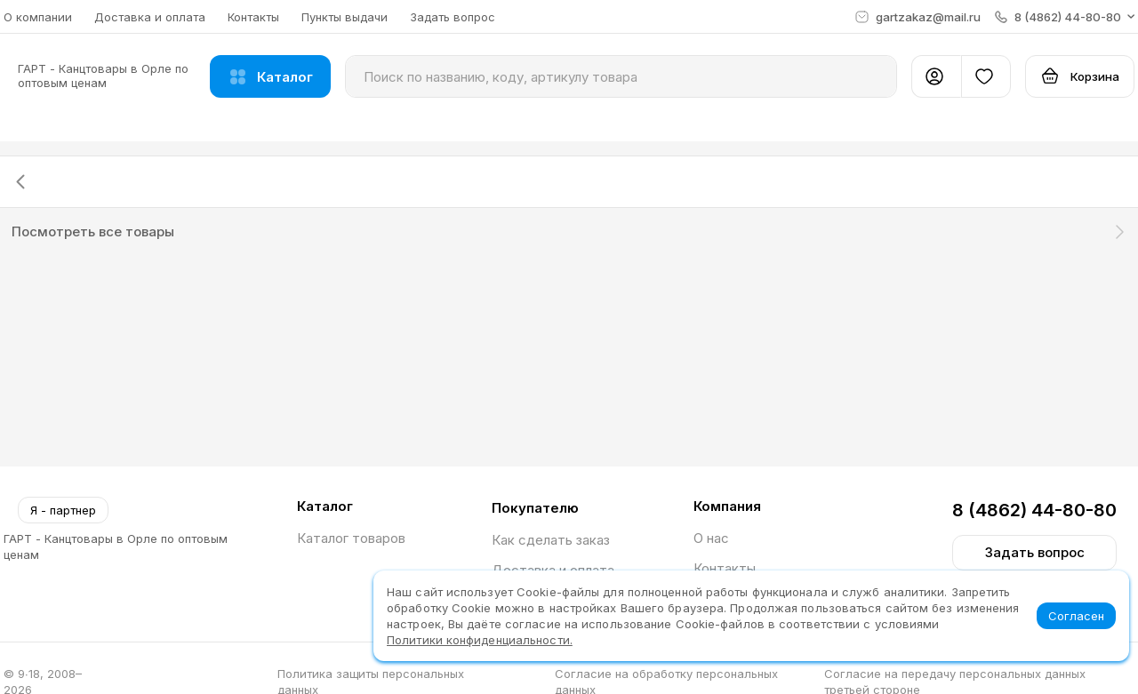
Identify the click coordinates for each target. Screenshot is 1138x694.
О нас (711, 538)
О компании (38, 17)
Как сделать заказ (551, 539)
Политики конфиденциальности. (480, 640)
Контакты (253, 17)
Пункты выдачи (344, 17)
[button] (1064, 17)
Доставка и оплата (149, 17)
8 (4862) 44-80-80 (1034, 510)
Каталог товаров (351, 538)
